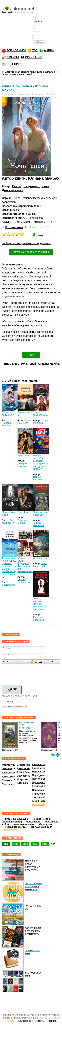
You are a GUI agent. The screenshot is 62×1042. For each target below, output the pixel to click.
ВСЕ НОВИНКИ (16, 50)
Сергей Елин (9, 584)
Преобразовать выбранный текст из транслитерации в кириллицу (48, 662)
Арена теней (24, 455)
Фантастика (9, 765)
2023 (35, 844)
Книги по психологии (44, 764)
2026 (5, 844)
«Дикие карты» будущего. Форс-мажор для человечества (25, 565)
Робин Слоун (25, 728)
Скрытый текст (40, 662)
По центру (24, 662)
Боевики (7, 780)
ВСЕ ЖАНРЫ (39, 804)
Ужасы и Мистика (42, 797)
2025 (15, 844)
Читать (31, 355)
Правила (51, 1021)
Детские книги (12, 190)
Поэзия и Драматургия (45, 778)
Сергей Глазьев (37, 478)
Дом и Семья (24, 772)
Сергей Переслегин (24, 580)
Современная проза (43, 790)
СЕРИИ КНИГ (33, 57)
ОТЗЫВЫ (12, 57)
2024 (25, 844)
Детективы (8, 776)
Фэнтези (7, 768)
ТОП (35, 50)
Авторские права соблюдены (31, 252)
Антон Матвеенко (9, 521)
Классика (22, 783)
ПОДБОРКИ (13, 64)
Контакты (39, 1021)
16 (38, 206)
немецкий (30, 213)
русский (15, 209)
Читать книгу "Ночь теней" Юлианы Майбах (31, 363)
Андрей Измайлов (38, 524)
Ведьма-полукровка (8, 413)
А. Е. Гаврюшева (32, 217)
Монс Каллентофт (40, 564)
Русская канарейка (14, 827)
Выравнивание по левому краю (20, 662)
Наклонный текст (8, 662)
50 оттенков (33, 821)
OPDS (11, 1021)
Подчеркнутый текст (11, 662)
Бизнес (21, 765)
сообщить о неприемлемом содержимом (26, 243)
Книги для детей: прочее (30, 186)
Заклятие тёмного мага (40, 413)
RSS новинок (24, 1021)
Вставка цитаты (44, 662)
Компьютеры (39, 768)
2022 (44, 844)
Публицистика (40, 782)
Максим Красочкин (38, 618)
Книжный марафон (24, 824)
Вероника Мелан (23, 521)
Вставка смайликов (32, 662)
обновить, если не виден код (19, 696)
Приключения (10, 784)
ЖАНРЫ (49, 50)
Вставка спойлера (52, 662)
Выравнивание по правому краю (27, 662)
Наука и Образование (44, 771)
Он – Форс (23, 512)
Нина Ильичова (24, 421)
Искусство (23, 779)
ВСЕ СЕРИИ (10, 829)
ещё (52, 843)
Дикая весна (40, 558)
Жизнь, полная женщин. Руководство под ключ (40, 604)
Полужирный (4, 662)
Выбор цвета (36, 662)
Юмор (35, 801)
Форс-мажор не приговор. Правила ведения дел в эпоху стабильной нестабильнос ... (9, 567)
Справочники (40, 793)
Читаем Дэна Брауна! (16, 819)
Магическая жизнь (8, 513)
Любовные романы (13, 772)
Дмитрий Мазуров (22, 465)
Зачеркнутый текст (15, 662)
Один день (45, 824)
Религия (36, 786)
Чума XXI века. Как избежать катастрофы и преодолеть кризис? (40, 462)
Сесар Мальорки (40, 421)
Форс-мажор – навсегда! (41, 513)
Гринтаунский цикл (41, 827)
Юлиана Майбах (43, 178)
